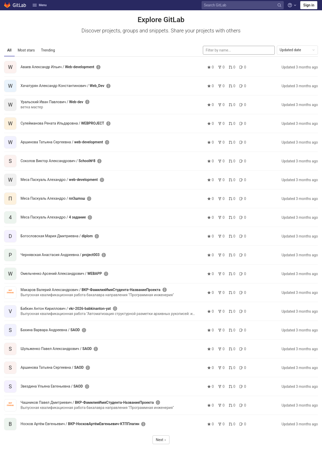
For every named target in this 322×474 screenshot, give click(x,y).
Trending (48, 50)
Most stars (26, 50)
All (9, 50)
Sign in (308, 5)
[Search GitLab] (243, 5)
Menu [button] (39, 5)
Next (161, 440)
